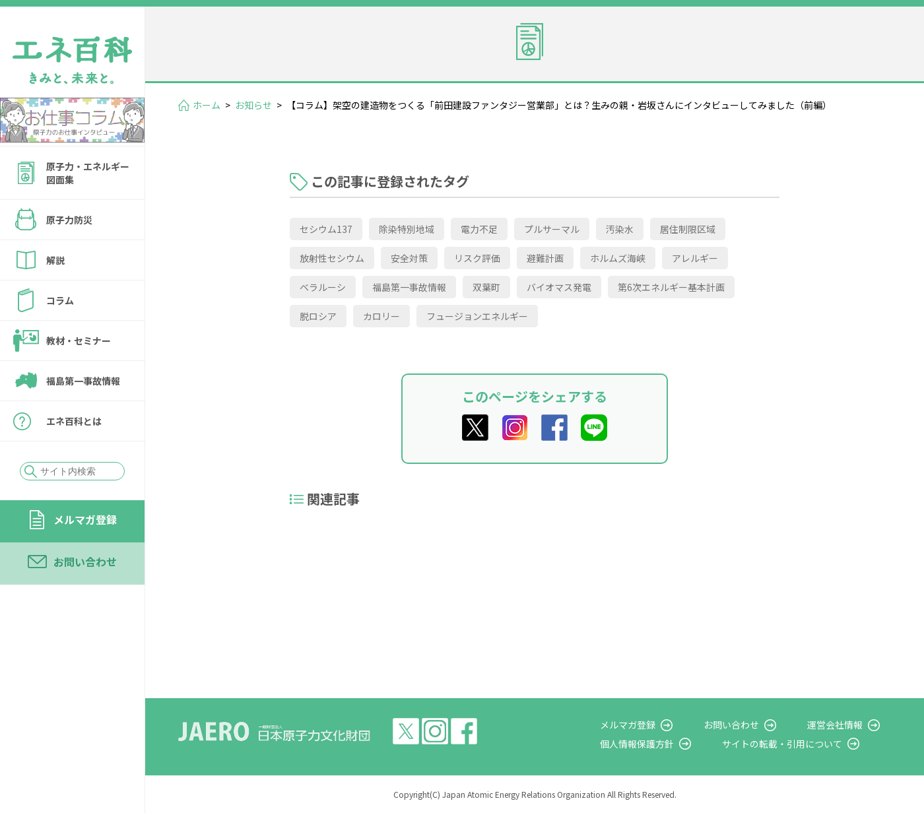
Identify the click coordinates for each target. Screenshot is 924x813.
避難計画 (545, 258)
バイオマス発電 (559, 287)
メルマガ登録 (85, 519)
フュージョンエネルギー (477, 316)
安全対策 (409, 258)
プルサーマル (551, 229)
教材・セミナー (78, 340)
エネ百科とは (74, 421)
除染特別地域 (406, 229)
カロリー (381, 316)
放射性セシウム (332, 258)
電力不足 (479, 229)
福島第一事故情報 (83, 380)
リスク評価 (477, 258)
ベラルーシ (323, 287)
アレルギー (695, 258)
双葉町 (486, 287)
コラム (60, 300)
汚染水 (620, 229)
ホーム (206, 105)
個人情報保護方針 (671, 743)
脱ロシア (318, 316)
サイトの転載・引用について (804, 743)
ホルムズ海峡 (617, 258)
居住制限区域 (687, 229)
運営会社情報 (846, 724)
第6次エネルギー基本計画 (671, 287)
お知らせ (253, 105)
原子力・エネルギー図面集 (87, 173)
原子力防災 (69, 219)
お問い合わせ (85, 561)
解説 (55, 260)
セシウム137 (326, 229)
